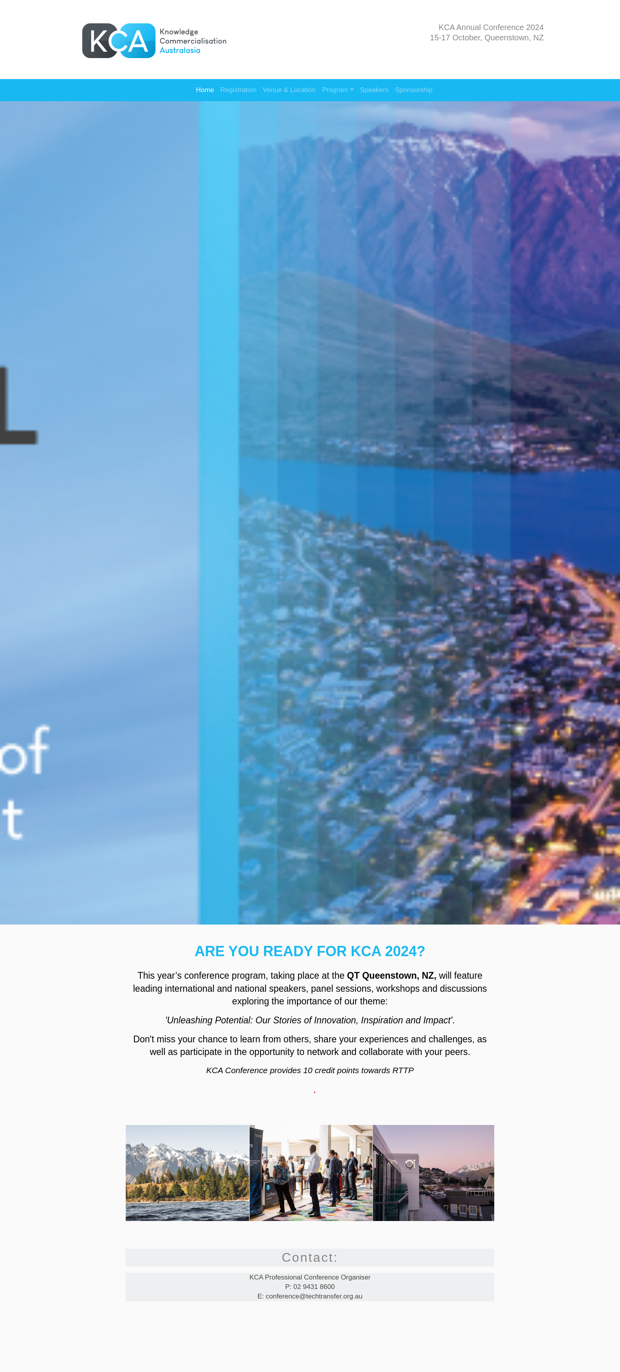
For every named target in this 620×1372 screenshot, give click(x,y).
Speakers (374, 90)
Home (205, 90)
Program (335, 90)
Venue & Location (289, 90)
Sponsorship (414, 90)
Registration (238, 90)
